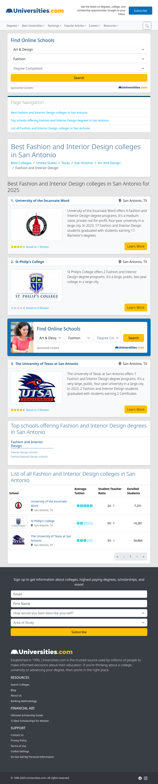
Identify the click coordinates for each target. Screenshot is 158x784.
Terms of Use (18, 746)
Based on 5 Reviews (37, 410)
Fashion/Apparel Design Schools (29, 456)
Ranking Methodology (24, 701)
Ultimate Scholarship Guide (27, 715)
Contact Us (17, 735)
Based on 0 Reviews (37, 308)
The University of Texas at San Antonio (46, 363)
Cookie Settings (20, 751)
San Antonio (83, 163)
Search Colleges (20, 684)
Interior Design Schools (24, 452)
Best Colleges (21, 163)
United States (46, 163)
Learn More (135, 246)
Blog (13, 690)
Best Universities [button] (32, 25)
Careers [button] (94, 25)
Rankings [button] (53, 25)
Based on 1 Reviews (37, 247)
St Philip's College (29, 261)
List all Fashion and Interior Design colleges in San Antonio (50, 128)
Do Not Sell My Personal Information (32, 757)
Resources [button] (110, 25)
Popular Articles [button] (74, 25)
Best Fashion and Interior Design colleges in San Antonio (49, 113)
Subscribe (140, 11)
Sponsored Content (22, 87)
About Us (16, 695)
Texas (65, 163)
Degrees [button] (12, 25)
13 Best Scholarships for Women (30, 721)
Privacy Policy (19, 740)
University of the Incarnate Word (42, 200)
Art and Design (109, 163)
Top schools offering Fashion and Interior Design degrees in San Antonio (60, 120)
